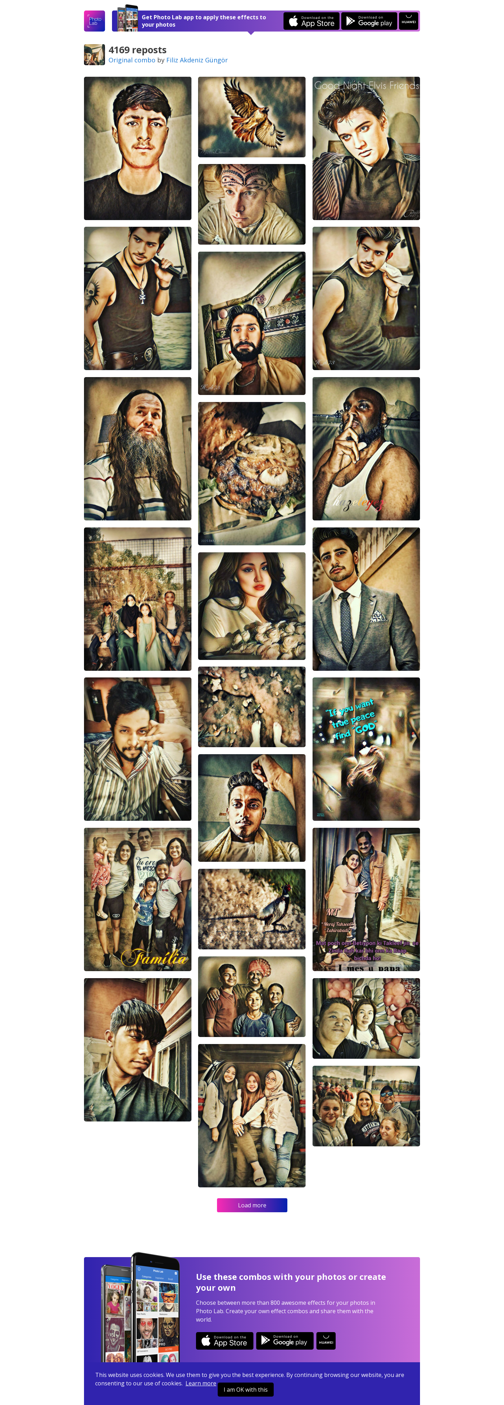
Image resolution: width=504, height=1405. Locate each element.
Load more (252, 1205)
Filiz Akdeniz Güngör (197, 60)
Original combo (131, 60)
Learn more (201, 1383)
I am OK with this (246, 1389)
